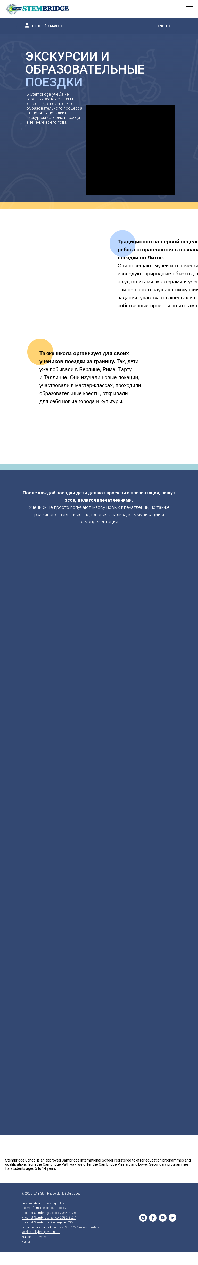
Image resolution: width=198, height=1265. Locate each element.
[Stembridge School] (143, 1218)
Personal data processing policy (43, 1203)
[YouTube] (163, 1218)
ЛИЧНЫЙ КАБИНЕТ (47, 26)
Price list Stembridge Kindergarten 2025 (49, 1222)
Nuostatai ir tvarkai (34, 1237)
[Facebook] (153, 1218)
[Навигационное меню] (189, 9)
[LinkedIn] (172, 1218)
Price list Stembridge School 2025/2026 (49, 1213)
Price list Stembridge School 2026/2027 (49, 1217)
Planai (26, 1241)
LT (170, 26)
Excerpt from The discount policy (44, 1208)
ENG (161, 26)
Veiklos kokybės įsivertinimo (41, 1232)
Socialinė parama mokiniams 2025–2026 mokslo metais (60, 1227)
